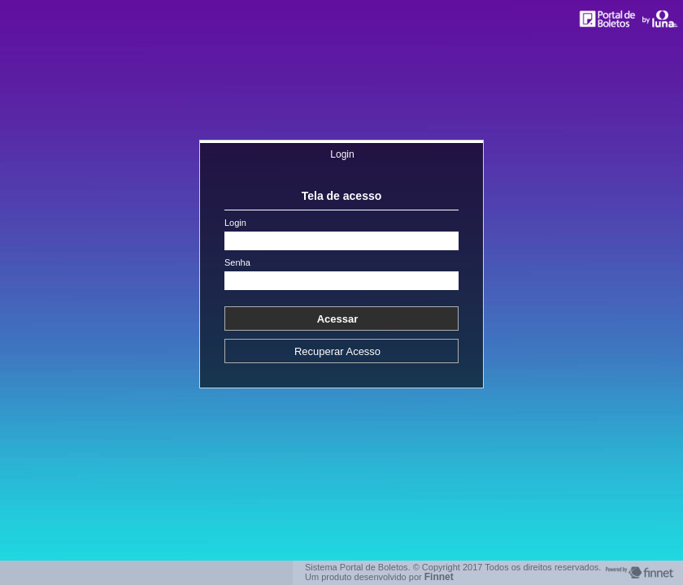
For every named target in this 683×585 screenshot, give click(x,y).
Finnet (439, 577)
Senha (237, 262)
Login (342, 154)
